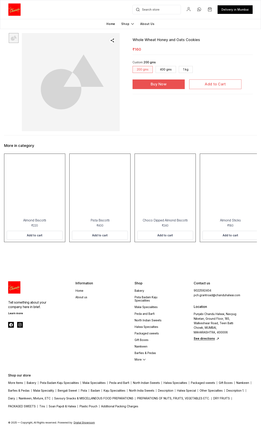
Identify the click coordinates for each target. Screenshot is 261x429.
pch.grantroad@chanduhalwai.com (216, 295)
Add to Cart (215, 84)
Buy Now (159, 84)
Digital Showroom (84, 422)
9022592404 (202, 290)
